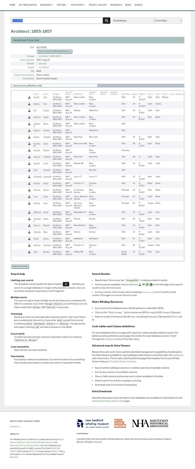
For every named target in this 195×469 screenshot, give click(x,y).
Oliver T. (37, 225)
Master (30, 63)
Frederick (38, 176)
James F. (37, 117)
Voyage (30, 56)
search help (19, 266)
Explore (62, 5)
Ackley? (37, 130)
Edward (37, 183)
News (128, 5)
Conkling (47, 137)
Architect (44, 67)
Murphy (46, 252)
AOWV (55, 448)
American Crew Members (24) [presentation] (27, 85)
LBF (23, 454)
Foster (46, 110)
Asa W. (36, 97)
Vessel (31, 67)
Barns (45, 124)
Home (12, 5)
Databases (47, 5)
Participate (78, 5)
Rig (32, 71)
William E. (38, 212)
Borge (46, 190)
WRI (32, 47)
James (36, 137)
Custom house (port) (24, 75)
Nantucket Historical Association (24, 445)
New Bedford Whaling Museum (40, 442)
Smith (45, 117)
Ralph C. (37, 104)
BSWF (32, 451)
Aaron (46, 238)
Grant (45, 212)
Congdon (47, 245)
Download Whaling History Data (108, 401)
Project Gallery (98, 5)
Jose (36, 196)
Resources (116, 5)
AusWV (14, 457)
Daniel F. (37, 245)
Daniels (46, 130)
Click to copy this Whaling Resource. (54, 51)
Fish (45, 97)
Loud (45, 163)
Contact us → (16, 426)
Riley (45, 232)
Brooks (42, 63)
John (36, 170)
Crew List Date (27, 60)
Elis (35, 110)
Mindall (46, 225)
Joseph (37, 163)
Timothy (37, 232)
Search (138, 5)
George (37, 157)
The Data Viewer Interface (122, 361)
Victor (36, 238)
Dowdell (46, 170)
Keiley (46, 219)
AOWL (13, 451)
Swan (45, 183)
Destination (28, 78)
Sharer (46, 150)
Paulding (47, 157)
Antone (37, 150)
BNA (45, 454)
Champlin (47, 176)
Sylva (45, 196)
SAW (54, 451)
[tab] (54, 85)
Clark (45, 143)
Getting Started (28, 5)
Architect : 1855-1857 (50, 56)
